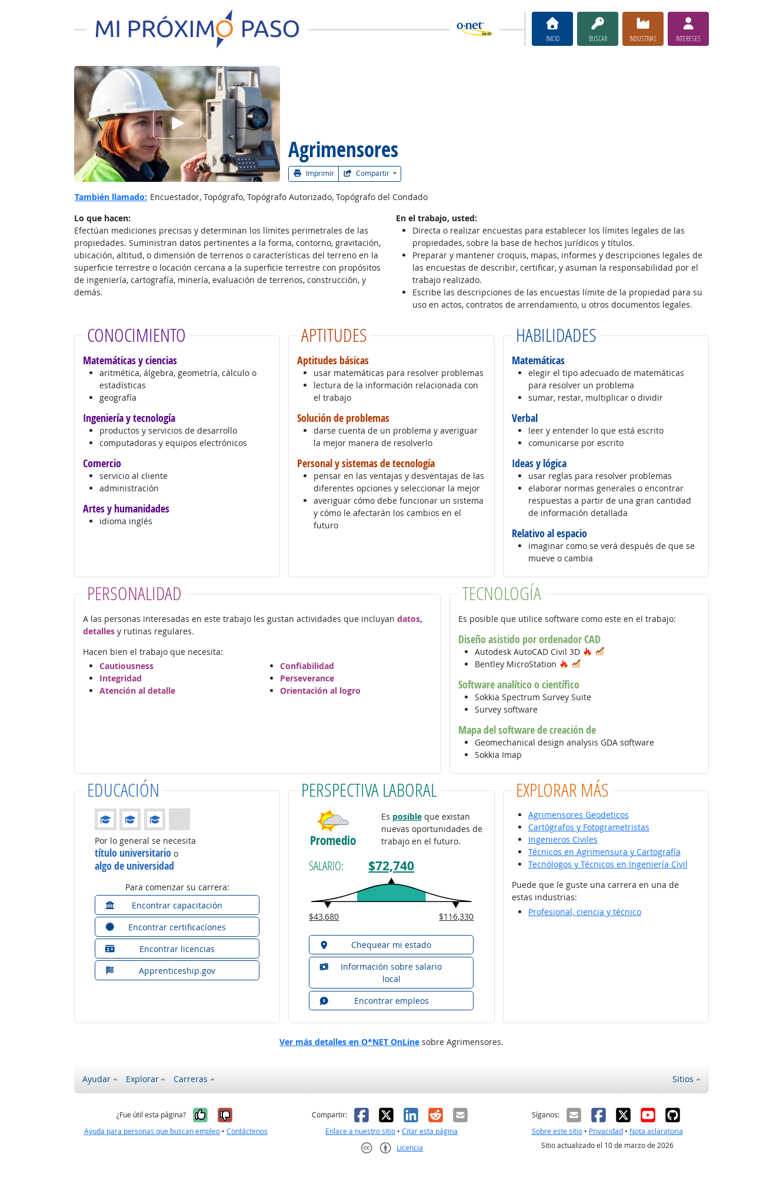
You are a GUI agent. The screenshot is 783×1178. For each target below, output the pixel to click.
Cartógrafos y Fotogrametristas (588, 827)
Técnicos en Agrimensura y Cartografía (604, 851)
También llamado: (111, 196)
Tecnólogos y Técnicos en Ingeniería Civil (608, 864)
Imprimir (313, 173)
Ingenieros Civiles (563, 839)
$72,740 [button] (391, 865)
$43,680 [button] (324, 916)
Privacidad (606, 1131)
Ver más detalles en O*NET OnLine (349, 1041)
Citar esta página (430, 1131)
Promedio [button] (333, 840)
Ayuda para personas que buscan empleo (152, 1131)
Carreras (191, 1078)
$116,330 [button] (456, 916)
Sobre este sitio (557, 1131)
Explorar (142, 1078)
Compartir (367, 173)
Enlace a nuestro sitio (360, 1131)
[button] (587, 651)
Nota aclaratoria (656, 1131)
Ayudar (96, 1078)
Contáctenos (247, 1131)
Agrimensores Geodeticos (578, 814)
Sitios (683, 1078)
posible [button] (407, 816)
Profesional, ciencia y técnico (584, 911)
